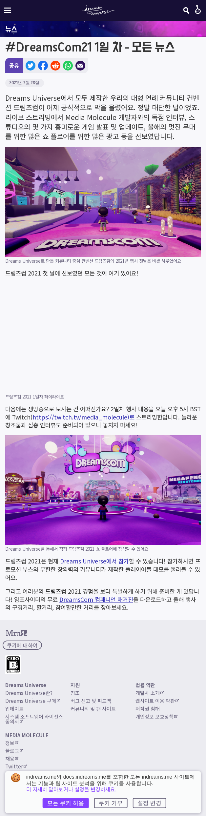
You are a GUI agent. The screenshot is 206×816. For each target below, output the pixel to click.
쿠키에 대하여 (22, 645)
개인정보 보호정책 (156, 716)
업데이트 (14, 708)
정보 (11, 742)
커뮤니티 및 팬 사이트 (93, 708)
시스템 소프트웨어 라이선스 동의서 (34, 719)
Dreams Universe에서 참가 (94, 561)
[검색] (186, 10)
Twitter (16, 766)
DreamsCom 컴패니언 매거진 (96, 599)
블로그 (14, 750)
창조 (75, 692)
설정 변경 (149, 803)
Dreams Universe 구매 (32, 700)
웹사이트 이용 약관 (157, 700)
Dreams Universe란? (28, 692)
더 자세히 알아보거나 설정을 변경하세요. (71, 789)
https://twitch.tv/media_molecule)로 (83, 417)
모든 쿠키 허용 (65, 803)
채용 (11, 758)
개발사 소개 (149, 692)
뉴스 (11, 29)
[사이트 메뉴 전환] (7, 10)
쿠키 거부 (111, 803)
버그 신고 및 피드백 (91, 700)
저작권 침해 (147, 708)
